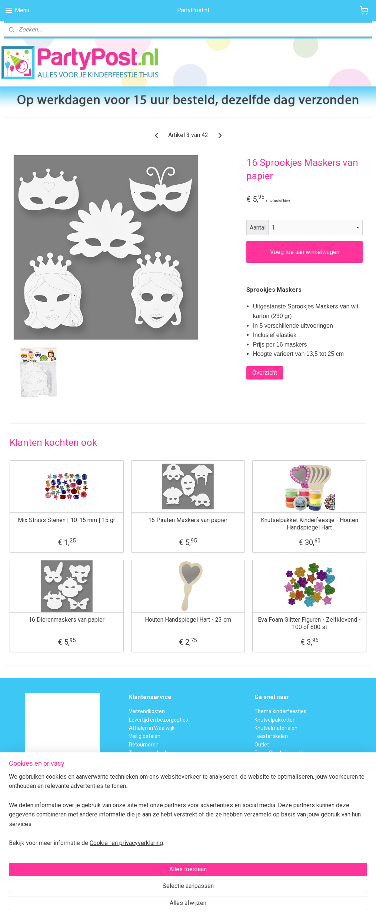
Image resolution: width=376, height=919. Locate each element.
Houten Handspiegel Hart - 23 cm (188, 619)
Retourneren (144, 745)
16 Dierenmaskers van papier (66, 619)
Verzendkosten (147, 711)
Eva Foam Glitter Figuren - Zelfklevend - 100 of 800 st (309, 623)
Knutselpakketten (275, 720)
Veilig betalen (144, 736)
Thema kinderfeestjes (280, 711)
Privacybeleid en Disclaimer (161, 786)
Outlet (261, 745)
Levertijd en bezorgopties (158, 720)
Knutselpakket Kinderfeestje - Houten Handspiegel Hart (309, 524)
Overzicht (264, 372)
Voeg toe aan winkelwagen (304, 251)
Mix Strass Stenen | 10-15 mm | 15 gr (66, 520)
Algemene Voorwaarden (157, 778)
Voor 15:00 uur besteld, (30, 806)
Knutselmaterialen (275, 728)
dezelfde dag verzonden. (33, 815)
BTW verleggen (146, 761)
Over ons (139, 769)
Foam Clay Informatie (279, 753)
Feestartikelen (271, 736)
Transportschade (149, 753)
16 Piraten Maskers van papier (187, 520)
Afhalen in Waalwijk (151, 728)
